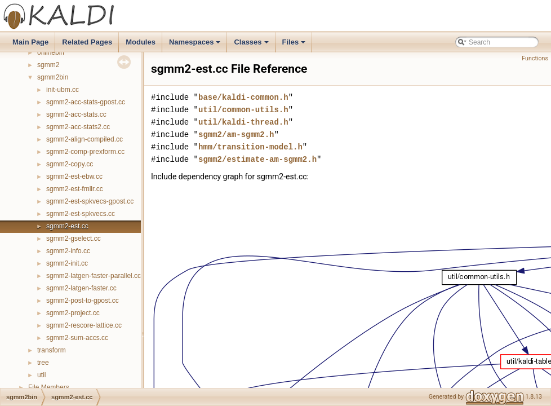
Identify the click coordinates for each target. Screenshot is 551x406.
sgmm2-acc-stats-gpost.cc (85, 102)
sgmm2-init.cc (67, 263)
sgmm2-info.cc (68, 251)
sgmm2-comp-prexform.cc (85, 152)
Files (295, 45)
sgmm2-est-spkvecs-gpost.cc (90, 201)
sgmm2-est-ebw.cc (74, 176)
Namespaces (196, 45)
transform (51, 350)
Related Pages (87, 42)
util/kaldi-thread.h (243, 122)
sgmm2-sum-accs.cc (77, 338)
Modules (140, 42)
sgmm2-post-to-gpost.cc (82, 300)
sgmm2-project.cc (73, 313)
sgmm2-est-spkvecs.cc (80, 214)
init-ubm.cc (62, 90)
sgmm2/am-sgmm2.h (236, 134)
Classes (252, 45)
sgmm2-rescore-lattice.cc (84, 325)
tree (43, 363)
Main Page (30, 42)
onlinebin (50, 52)
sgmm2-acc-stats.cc (76, 114)
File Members (48, 387)
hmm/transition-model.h (250, 147)
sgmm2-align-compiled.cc (84, 139)
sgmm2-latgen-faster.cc (81, 288)
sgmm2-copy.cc (69, 164)
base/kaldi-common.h (243, 97)
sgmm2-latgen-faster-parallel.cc (93, 276)
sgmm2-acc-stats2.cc (78, 127)
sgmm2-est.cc (67, 226)
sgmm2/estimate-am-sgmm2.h (257, 159)
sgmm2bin (52, 77)
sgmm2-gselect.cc (73, 238)
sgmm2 (48, 65)
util (41, 375)
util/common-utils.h (243, 109)
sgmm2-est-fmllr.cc (74, 189)
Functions (535, 58)
